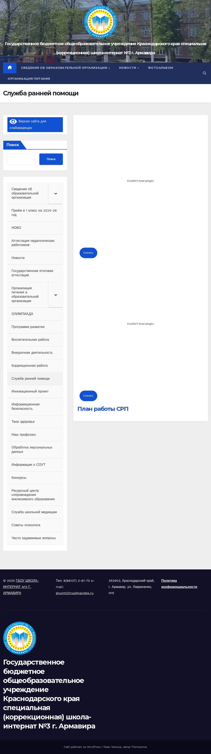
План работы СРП (102, 408)
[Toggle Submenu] (55, 193)
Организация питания (29, 79)
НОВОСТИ (128, 68)
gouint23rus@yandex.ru (75, 593)
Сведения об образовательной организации (64, 68)
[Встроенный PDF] (140, 181)
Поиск (12, 145)
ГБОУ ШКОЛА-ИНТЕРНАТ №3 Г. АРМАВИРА (21, 587)
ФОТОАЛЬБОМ (160, 68)
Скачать (88, 252)
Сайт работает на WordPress (83, 746)
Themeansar (139, 746)
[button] (204, 73)
